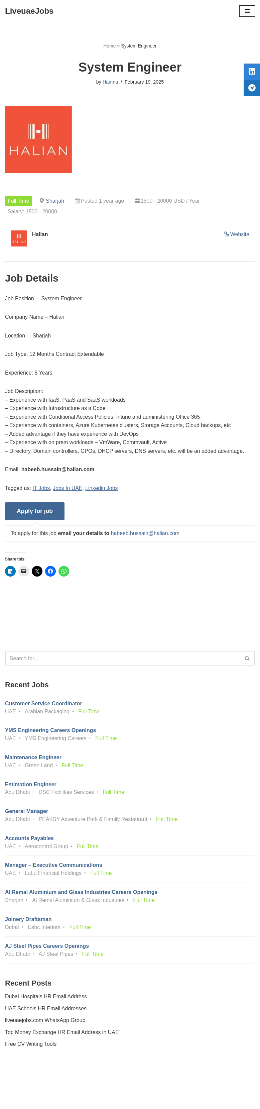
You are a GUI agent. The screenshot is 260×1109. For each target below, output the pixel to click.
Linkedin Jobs (102, 489)
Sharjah (55, 201)
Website (239, 234)
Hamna (110, 82)
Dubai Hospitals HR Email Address (46, 999)
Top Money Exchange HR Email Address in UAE (62, 1034)
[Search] (122, 659)
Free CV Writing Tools (31, 1046)
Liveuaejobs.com (105, 1099)
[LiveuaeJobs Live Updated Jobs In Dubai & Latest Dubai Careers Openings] (29, 11)
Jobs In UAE (68, 489)
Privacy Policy (23, 1085)
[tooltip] (251, 73)
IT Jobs (41, 489)
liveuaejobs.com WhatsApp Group (45, 1023)
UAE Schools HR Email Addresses (46, 1011)
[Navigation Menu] (247, 11)
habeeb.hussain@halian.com (145, 534)
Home (109, 45)
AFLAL (167, 1099)
